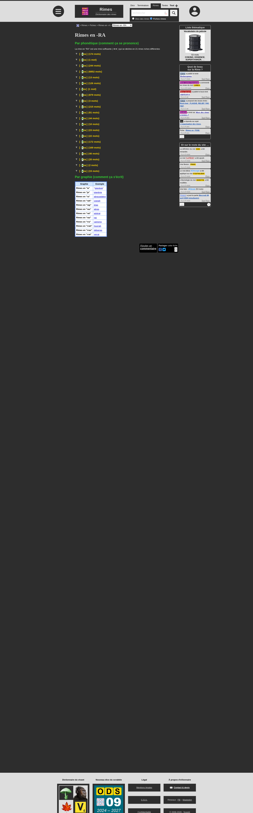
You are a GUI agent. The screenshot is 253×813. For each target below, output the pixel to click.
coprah (97, 709)
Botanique (95, 453)
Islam (89, 650)
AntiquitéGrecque (118, 478)
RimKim (183, 112)
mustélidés (139, 312)
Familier (103, 122)
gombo (109, 503)
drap (96, 713)
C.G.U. (144, 800)
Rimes (84, 25)
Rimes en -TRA (170, 577)
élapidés (160, 420)
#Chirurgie (195, 170)
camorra (98, 730)
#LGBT (157, 99)
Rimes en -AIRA (169, 134)
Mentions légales (144, 787)
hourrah (97, 734)
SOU (198, 148)
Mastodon (187, 800)
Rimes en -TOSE (192, 130)
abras (96, 717)
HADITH (200, 179)
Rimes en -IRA (170, 294)
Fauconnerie (110, 199)
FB (179, 800)
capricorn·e (185, 94)
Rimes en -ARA (170, 78)
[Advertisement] (58, 49)
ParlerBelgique (114, 263)
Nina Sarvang (185, 91)
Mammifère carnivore (96, 312)
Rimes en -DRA (170, 540)
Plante (90, 500)
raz (95, 725)
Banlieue (94, 319)
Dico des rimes (142, 19)
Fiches (93, 25)
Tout (203, 79)
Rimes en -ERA (170, 171)
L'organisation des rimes (190, 124)
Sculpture (133, 478)
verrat (96, 742)
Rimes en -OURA (169, 402)
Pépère (183, 194)
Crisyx (182, 74)
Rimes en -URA (170, 357)
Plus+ (207, 79)
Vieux (109, 449)
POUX (193, 164)
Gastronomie (164, 192)
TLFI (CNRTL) (164, 119)
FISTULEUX (198, 173)
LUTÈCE (190, 158)
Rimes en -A (104, 25)
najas (105, 420)
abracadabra (100, 704)
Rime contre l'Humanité (189, 83)
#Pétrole (191, 188)
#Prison (157, 624)
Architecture (111, 559)
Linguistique (108, 96)
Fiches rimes (159, 19)
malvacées (132, 500)
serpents (136, 420)
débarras (98, 738)
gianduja (98, 700)
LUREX (197, 85)
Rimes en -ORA (169, 245)
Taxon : (85, 315)
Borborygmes (186, 76)
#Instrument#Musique (100, 646)
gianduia (99, 696)
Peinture (94, 116)
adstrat (97, 721)
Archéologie (101, 478)
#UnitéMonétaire (137, 323)
